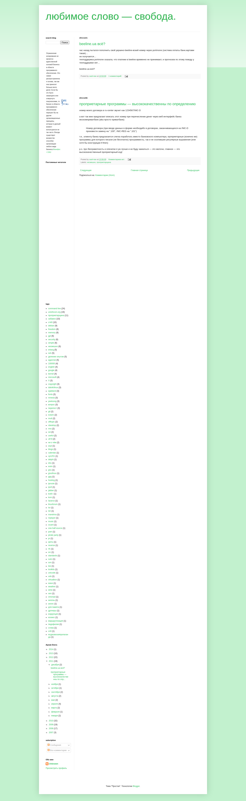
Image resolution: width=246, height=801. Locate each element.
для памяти (53, 607)
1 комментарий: (115, 76)
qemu (50, 542)
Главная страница (139, 170)
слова (51, 628)
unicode (51, 573)
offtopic (51, 422)
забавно (52, 319)
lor (49, 507)
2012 (51, 657)
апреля (54, 704)
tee (49, 566)
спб (49, 631)
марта (54, 708)
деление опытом (56, 356)
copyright (52, 384)
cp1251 (51, 456)
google (51, 370)
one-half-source (55, 528)
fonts (50, 394)
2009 (51, 724)
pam (50, 532)
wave (50, 583)
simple (51, 343)
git (49, 411)
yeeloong (52, 401)
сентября (55, 692)
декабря (55, 664)
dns (49, 463)
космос (51, 617)
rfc (49, 549)
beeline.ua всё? (92, 44)
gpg (50, 476)
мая (53, 700)
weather (51, 586)
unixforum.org (54, 312)
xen (49, 593)
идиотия (52, 360)
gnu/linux (52, 473)
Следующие (85, 170)
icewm (51, 415)
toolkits (51, 569)
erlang (51, 350)
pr (49, 538)
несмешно (91, 162)
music (50, 521)
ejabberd (52, 391)
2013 (51, 653)
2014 (51, 649)
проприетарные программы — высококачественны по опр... (59, 675)
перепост (52, 408)
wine (50, 590)
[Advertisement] (139, 88)
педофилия (53, 624)
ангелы (51, 600)
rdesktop (52, 425)
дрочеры (52, 610)
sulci (50, 559)
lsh (49, 511)
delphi (51, 459)
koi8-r (50, 494)
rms (50, 429)
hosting (51, 480)
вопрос (51, 404)
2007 (51, 732)
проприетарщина (104, 162)
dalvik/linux (53, 387)
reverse (51, 545)
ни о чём (52, 442)
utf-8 (50, 439)
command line (54, 308)
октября (55, 688)
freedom (52, 329)
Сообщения (54, 745)
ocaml (51, 525)
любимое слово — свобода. (111, 16)
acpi (50, 446)
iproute (51, 483)
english (51, 367)
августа (55, 696)
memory (51, 332)
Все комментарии (57, 750)
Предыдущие (193, 170)
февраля (55, 712)
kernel (51, 374)
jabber (51, 490)
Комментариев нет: (117, 159)
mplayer (51, 518)
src (49, 552)
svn (49, 562)
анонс (51, 604)
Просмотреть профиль (56, 768)
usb (49, 576)
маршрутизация (55, 621)
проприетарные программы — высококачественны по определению (137, 104)
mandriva (52, 514)
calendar (52, 453)
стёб (50, 322)
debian (51, 326)
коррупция (53, 614)
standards (52, 555)
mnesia (51, 398)
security (51, 339)
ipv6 (50, 487)
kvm (50, 497)
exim (50, 466)
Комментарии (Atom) (105, 175)
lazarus (51, 501)
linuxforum (52, 504)
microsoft (52, 377)
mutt (50, 418)
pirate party (53, 535)
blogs (50, 449)
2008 (51, 728)
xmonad (51, 597)
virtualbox (52, 579)
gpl (49, 336)
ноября (54, 684)
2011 (51, 661)
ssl (49, 432)
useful (51, 435)
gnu (50, 470)
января (54, 715)
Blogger (136, 786)
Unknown (53, 764)
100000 (51, 363)
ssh (49, 353)
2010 (51, 721)
